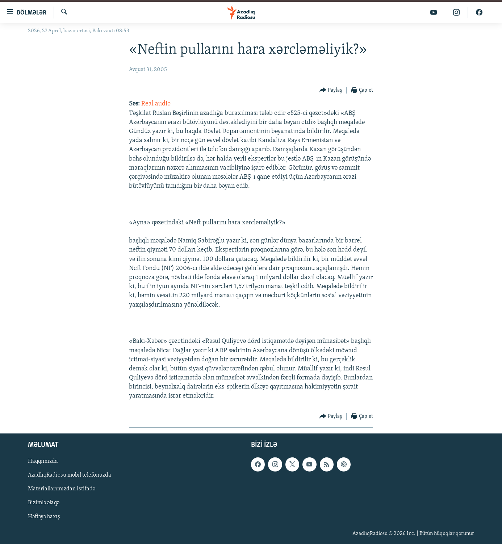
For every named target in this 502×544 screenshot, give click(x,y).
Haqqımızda (43, 461)
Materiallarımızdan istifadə (61, 489)
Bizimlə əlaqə (43, 503)
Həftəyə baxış (44, 516)
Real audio (156, 103)
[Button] (330, 90)
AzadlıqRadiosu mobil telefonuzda (69, 475)
